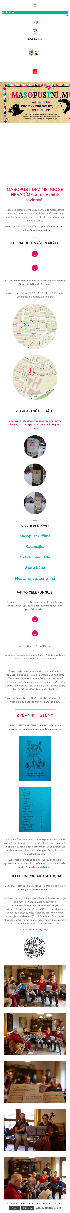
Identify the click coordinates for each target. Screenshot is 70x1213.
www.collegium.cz (38, 929)
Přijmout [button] (14, 1208)
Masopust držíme (35, 536)
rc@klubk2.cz (43, 867)
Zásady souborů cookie (48, 1207)
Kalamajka (35, 546)
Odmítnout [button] (27, 1208)
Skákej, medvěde (35, 557)
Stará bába (35, 567)
